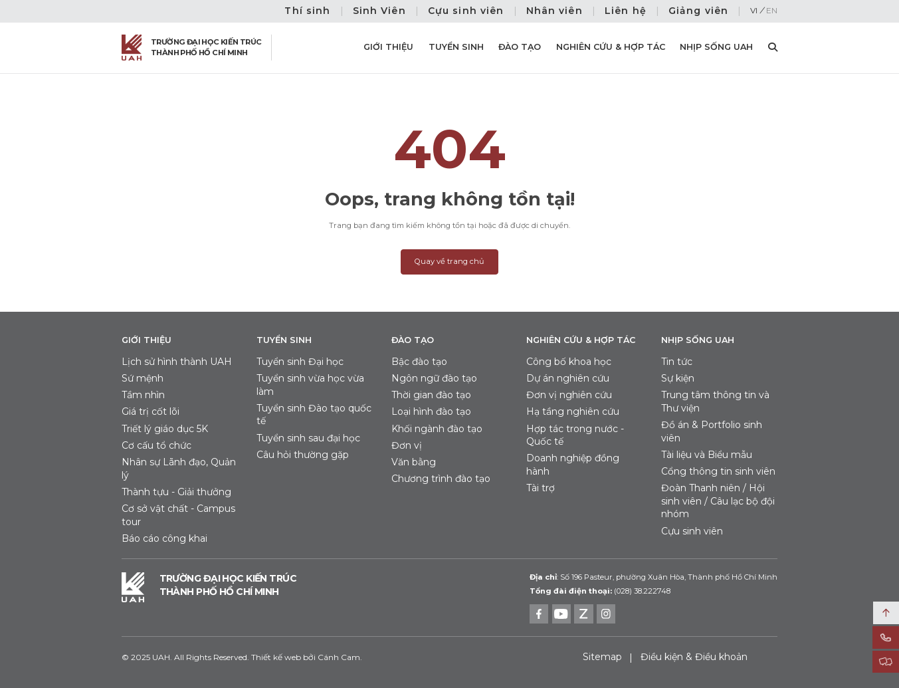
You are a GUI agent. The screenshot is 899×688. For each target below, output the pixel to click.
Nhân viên (554, 11)
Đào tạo (519, 47)
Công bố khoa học (568, 362)
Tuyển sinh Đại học (300, 362)
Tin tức (676, 362)
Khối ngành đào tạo (436, 429)
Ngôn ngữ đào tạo (434, 378)
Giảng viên (698, 11)
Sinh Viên (379, 11)
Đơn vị (406, 445)
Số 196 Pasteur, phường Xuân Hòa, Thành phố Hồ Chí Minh (653, 577)
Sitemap (602, 657)
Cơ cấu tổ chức (156, 445)
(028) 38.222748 (642, 591)
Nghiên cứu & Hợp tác (610, 47)
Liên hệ (626, 11)
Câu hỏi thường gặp (302, 455)
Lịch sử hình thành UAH (177, 362)
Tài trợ (540, 488)
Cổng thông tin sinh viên (718, 471)
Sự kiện (677, 378)
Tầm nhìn (143, 395)
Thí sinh (307, 11)
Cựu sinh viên (466, 11)
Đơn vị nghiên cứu (569, 395)
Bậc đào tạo (419, 362)
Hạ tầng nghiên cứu (572, 411)
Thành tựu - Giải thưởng (176, 492)
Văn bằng (413, 462)
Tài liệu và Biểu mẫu (706, 455)
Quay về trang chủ (449, 261)
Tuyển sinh (456, 47)
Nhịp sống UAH (716, 47)
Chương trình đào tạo (440, 479)
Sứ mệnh (142, 378)
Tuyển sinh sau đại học (308, 438)
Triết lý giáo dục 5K (165, 429)
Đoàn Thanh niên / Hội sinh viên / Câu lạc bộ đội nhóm (718, 501)
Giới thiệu (388, 47)
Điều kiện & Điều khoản (694, 657)
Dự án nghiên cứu (567, 378)
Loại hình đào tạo (431, 411)
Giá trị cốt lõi (150, 411)
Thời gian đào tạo (431, 395)
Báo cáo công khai (164, 538)
